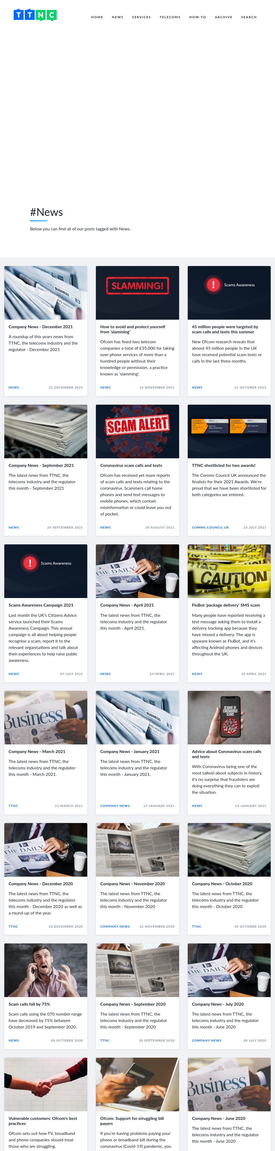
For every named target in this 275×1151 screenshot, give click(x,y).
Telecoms (170, 17)
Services (141, 17)
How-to (198, 17)
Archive (224, 17)
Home (97, 17)
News (118, 17)
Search (249, 17)
